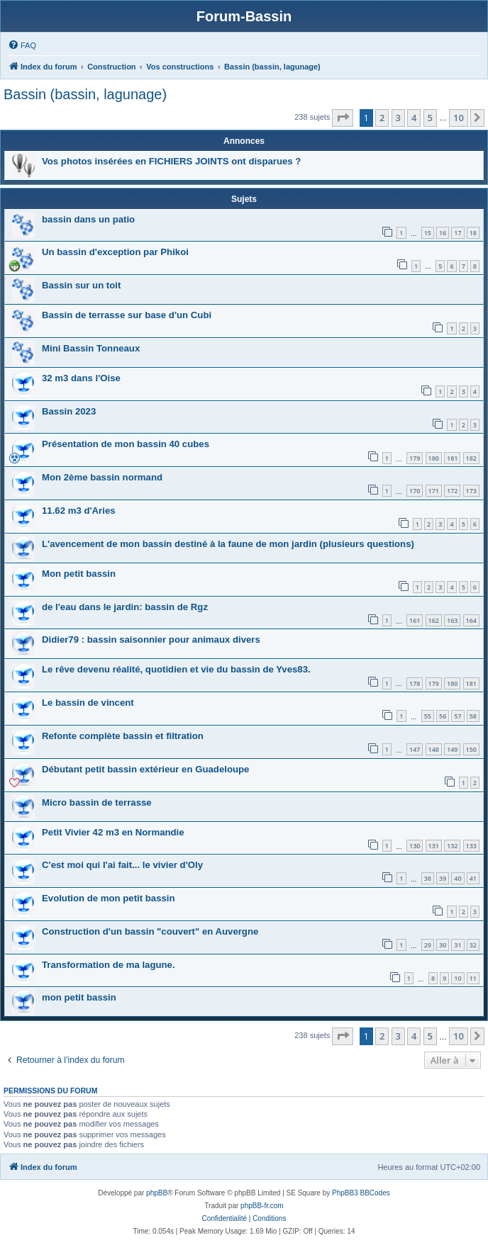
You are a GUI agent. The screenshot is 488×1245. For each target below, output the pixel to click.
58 (473, 716)
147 (414, 749)
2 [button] (381, 117)
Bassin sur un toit (81, 285)
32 (473, 945)
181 (452, 458)
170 (414, 490)
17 (457, 232)
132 (452, 845)
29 (427, 945)
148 (433, 749)
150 (471, 749)
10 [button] (458, 117)
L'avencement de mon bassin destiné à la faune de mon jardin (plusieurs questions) (228, 544)
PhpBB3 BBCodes (361, 1193)
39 (442, 878)
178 (414, 683)
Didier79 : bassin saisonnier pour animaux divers (151, 639)
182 (471, 458)
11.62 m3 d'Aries (79, 510)
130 (414, 845)
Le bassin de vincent (88, 702)
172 (452, 490)
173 (471, 490)
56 (442, 716)
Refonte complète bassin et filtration (123, 736)
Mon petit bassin (79, 573)
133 (471, 845)
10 (457, 978)
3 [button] (398, 117)
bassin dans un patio (88, 219)
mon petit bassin (79, 997)
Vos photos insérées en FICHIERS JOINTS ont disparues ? (171, 161)
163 (452, 620)
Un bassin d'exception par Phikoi (115, 252)
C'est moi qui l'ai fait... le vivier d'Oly (122, 865)
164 (471, 620)
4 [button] (413, 117)
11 (473, 978)
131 (433, 845)
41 (473, 878)
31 (457, 945)
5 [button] (430, 117)
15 (427, 232)
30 (442, 945)
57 (457, 716)
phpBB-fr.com (262, 1206)
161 (414, 620)
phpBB (156, 1193)
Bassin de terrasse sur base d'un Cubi (126, 315)
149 (452, 749)
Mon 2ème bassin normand (102, 477)
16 (442, 232)
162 (433, 620)
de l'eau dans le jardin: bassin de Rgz (125, 607)
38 (427, 878)
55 (427, 716)
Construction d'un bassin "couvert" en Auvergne (150, 931)
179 (414, 458)
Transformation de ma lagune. (108, 964)
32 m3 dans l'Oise (81, 378)
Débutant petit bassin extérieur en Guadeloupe (145, 769)
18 (473, 232)
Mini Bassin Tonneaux (91, 348)
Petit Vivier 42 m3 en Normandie (113, 832)
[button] (342, 117)
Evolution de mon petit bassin (108, 898)
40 (457, 878)
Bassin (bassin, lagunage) (85, 94)
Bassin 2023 (69, 411)
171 (433, 490)
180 (433, 458)
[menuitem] (22, 45)
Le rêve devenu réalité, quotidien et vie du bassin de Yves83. (176, 669)
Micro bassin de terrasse (97, 802)
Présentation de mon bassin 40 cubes (125, 444)
